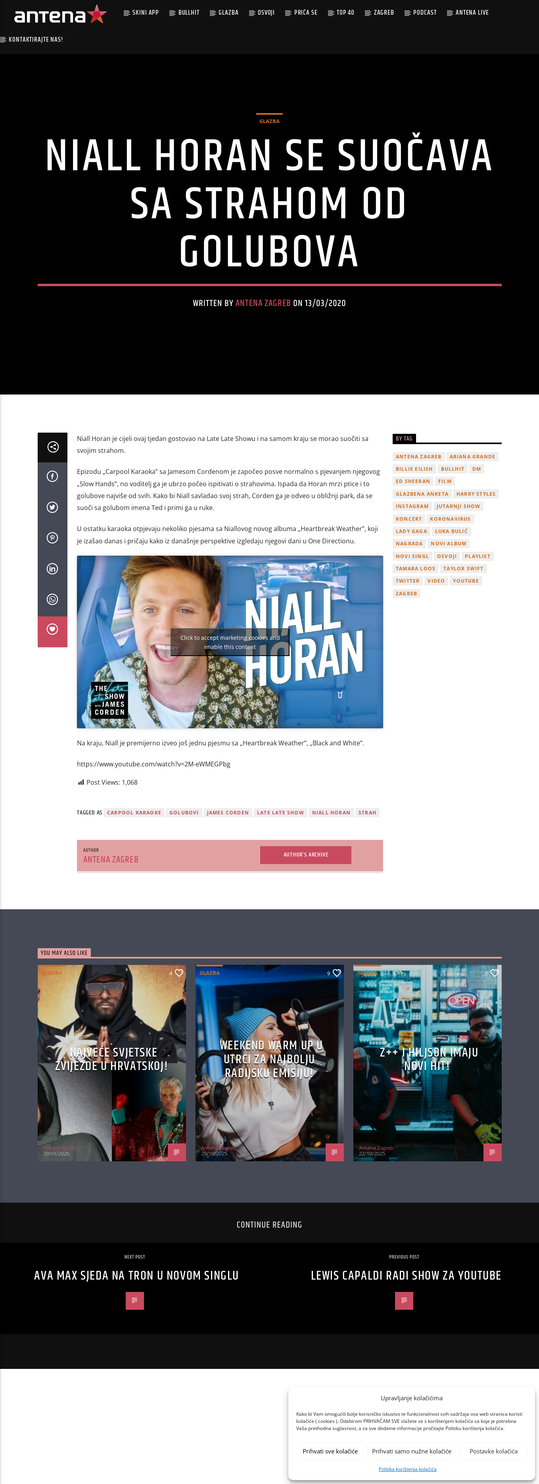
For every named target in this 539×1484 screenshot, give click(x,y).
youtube (466, 607)
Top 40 (346, 13)
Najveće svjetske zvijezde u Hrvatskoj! (112, 1086)
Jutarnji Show (459, 532)
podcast (424, 13)
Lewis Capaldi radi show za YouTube (406, 1302)
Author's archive (306, 881)
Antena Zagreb (263, 317)
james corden (228, 839)
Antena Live (472, 13)
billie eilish (414, 495)
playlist (478, 582)
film (445, 507)
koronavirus (450, 545)
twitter (408, 607)
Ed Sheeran (413, 507)
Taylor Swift (463, 594)
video (436, 607)
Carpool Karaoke (134, 839)
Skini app (145, 13)
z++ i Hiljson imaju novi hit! (429, 1086)
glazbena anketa (422, 520)
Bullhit (188, 13)
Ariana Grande (473, 482)
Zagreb (384, 13)
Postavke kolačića (494, 1451)
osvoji (447, 582)
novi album (448, 570)
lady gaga (411, 557)
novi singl (412, 582)
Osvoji (266, 13)
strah (367, 839)
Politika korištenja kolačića (408, 1469)
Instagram (412, 532)
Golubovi (184, 839)
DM (476, 495)
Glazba (228, 13)
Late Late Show (280, 839)
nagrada (409, 570)
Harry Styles (476, 520)
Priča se (306, 13)
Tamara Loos (415, 594)
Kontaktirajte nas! (36, 40)
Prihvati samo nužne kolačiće (411, 1451)
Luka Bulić (451, 557)
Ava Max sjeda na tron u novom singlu (136, 1302)
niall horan (331, 839)
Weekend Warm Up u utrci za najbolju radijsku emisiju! (271, 1085)
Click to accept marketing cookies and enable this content (230, 668)
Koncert (409, 545)
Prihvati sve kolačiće (330, 1451)
